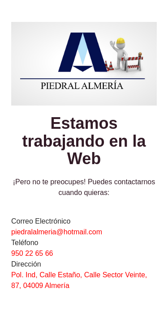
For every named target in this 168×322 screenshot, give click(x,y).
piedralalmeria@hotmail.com (56, 232)
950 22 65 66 (32, 253)
